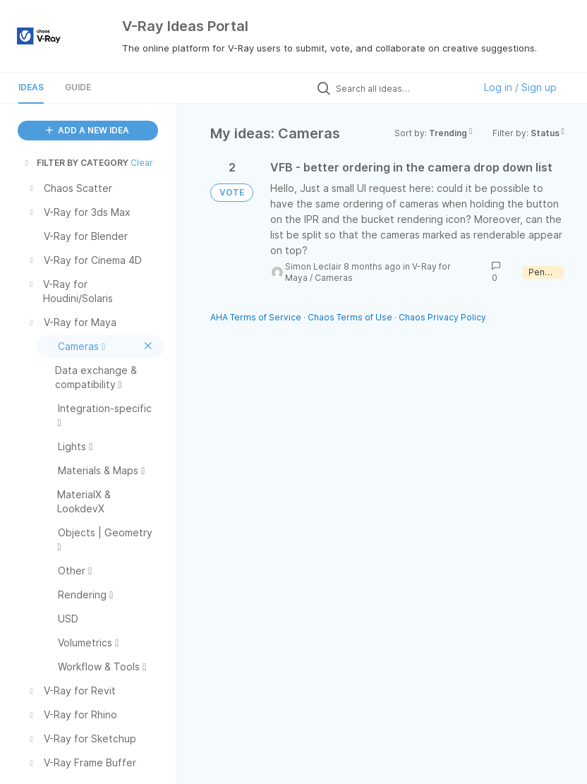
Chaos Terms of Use (350, 317)
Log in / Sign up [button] (520, 87)
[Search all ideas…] (401, 88)
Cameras (334, 277)
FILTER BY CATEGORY (75, 162)
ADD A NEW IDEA (87, 130)
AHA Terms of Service (256, 317)
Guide (78, 87)
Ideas (31, 87)
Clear (142, 162)
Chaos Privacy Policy (442, 317)
